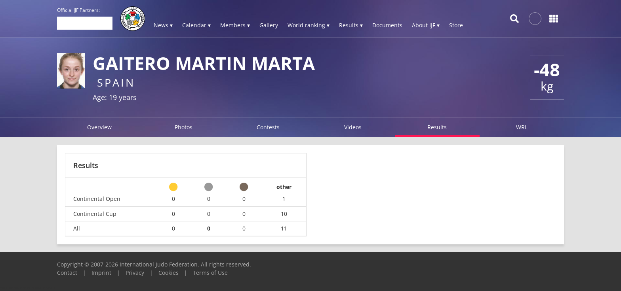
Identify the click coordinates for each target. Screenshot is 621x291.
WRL (522, 127)
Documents (387, 25)
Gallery (268, 25)
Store (456, 25)
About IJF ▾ (426, 25)
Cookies (168, 272)
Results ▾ (351, 25)
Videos (353, 127)
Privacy (135, 272)
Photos (183, 127)
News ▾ (163, 25)
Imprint (101, 272)
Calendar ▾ (196, 25)
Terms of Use (210, 272)
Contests (268, 127)
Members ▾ (235, 25)
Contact (67, 272)
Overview (99, 127)
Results (437, 127)
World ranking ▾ (309, 25)
